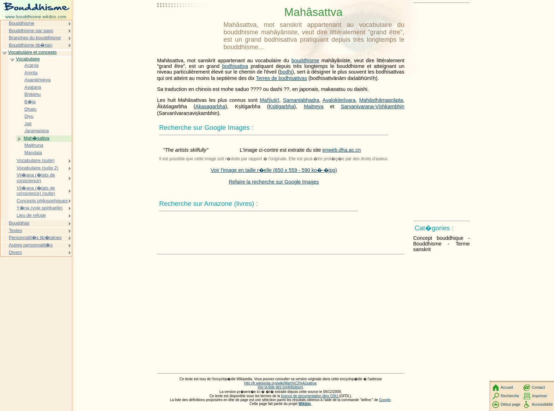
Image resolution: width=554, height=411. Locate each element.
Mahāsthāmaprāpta (381, 100)
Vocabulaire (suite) (35, 160)
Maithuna (33, 145)
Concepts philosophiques (42, 200)
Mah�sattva (36, 138)
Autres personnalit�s (31, 245)
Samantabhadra (301, 100)
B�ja (30, 101)
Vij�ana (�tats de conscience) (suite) (36, 190)
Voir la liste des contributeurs (280, 387)
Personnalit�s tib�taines (35, 237)
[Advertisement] (189, 23)
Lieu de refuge (31, 215)
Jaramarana (36, 130)
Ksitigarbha (281, 106)
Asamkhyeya (37, 79)
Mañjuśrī (269, 100)
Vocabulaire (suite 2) (37, 167)
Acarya (31, 65)
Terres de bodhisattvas (281, 78)
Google (385, 400)
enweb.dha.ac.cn (342, 150)
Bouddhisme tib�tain (30, 45)
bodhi (286, 72)
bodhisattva (235, 66)
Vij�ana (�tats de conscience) (36, 177)
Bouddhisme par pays (31, 30)
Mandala (33, 152)
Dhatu (30, 109)
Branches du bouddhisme (35, 37)
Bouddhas (19, 223)
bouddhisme (305, 60)
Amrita (30, 72)
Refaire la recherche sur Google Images (274, 182)
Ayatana (32, 87)
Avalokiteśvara (339, 100)
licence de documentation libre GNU (310, 396)
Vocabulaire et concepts (32, 52)
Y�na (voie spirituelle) (40, 207)
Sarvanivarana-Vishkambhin (373, 106)
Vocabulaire (28, 59)
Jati (27, 123)
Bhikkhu (32, 94)
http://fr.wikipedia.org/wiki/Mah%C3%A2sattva (280, 383)
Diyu (29, 116)
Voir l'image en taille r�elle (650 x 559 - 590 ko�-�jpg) (274, 170)
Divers (15, 252)
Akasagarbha (210, 106)
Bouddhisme (21, 23)
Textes (15, 230)
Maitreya (313, 106)
